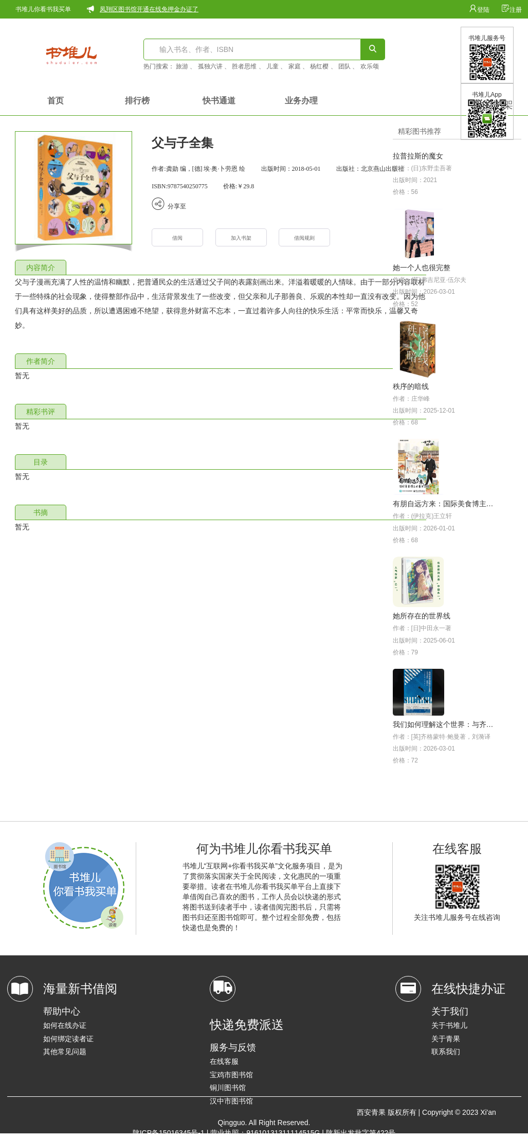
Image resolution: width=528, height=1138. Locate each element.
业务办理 (301, 100)
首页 (55, 100)
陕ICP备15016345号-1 (169, 1133)
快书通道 (219, 100)
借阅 (177, 238)
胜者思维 (244, 66)
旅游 (182, 66)
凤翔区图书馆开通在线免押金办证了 (149, 9)
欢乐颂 (369, 66)
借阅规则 (304, 238)
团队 (344, 66)
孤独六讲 (210, 66)
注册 (511, 9)
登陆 (480, 9)
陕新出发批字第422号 (360, 1133)
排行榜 (137, 100)
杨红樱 (319, 66)
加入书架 (241, 238)
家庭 (294, 66)
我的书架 (492, 104)
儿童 (272, 66)
